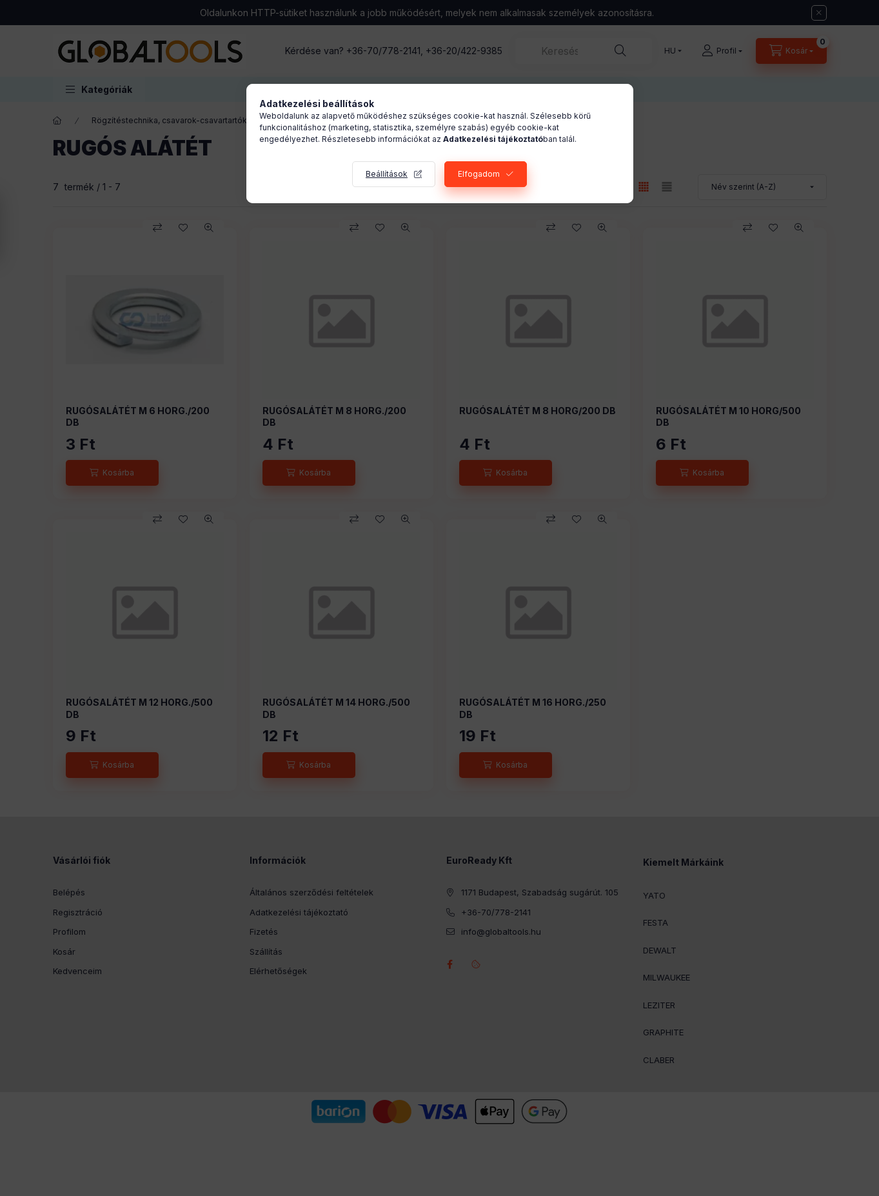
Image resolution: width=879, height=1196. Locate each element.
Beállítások (387, 174)
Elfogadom (479, 174)
